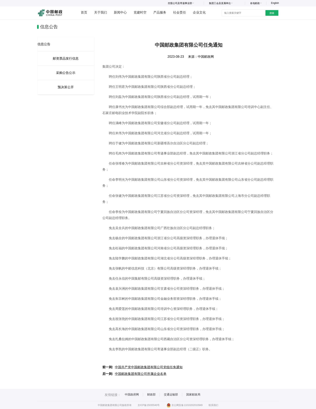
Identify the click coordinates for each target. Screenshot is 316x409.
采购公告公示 (65, 72)
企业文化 (199, 12)
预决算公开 (66, 87)
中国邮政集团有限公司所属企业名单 (140, 373)
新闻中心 (120, 12)
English (275, 3)
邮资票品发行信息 (66, 58)
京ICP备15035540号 (149, 405)
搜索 (271, 13)
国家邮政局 (193, 394)
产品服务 (159, 12)
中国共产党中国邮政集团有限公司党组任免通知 (149, 367)
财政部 (151, 394)
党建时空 (140, 12)
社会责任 (179, 12)
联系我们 (213, 405)
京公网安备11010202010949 (184, 405)
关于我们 (100, 12)
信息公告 (43, 44)
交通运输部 (171, 394)
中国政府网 (132, 394)
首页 (84, 12)
